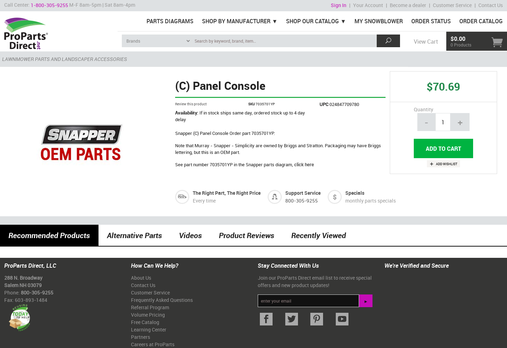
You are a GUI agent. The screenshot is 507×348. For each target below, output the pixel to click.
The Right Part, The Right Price (227, 192)
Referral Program (150, 307)
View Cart (426, 41)
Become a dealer (408, 5)
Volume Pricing (148, 314)
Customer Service (452, 5)
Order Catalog (481, 21)
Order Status (431, 21)
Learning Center (148, 329)
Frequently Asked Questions (162, 300)
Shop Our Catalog (312, 21)
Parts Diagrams (170, 21)
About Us (141, 277)
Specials (354, 192)
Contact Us (490, 5)
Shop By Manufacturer (236, 21)
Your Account (368, 5)
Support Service (303, 192)
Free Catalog (145, 322)
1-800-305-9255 (49, 5)
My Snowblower (378, 21)
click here (304, 164)
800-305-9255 (301, 200)
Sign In (338, 5)
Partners (140, 337)
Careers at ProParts (152, 344)
